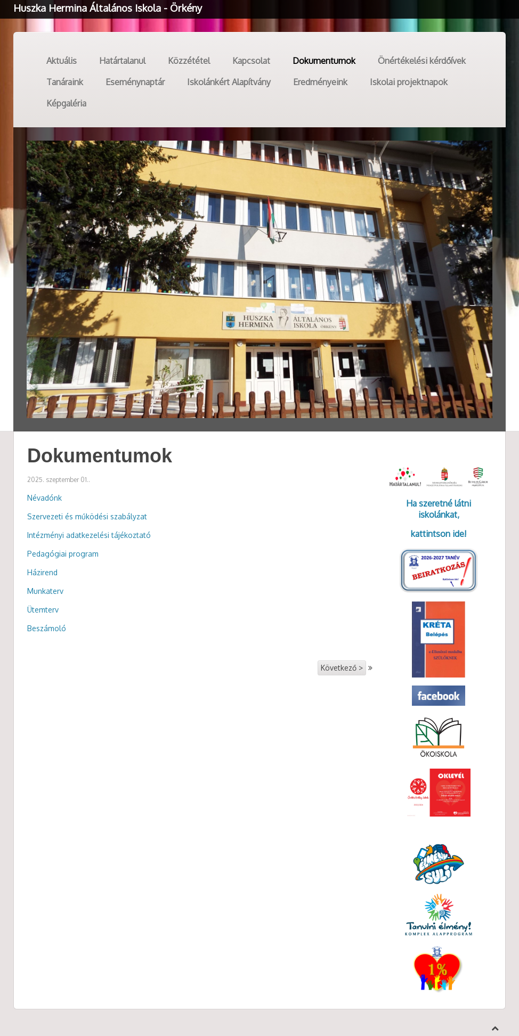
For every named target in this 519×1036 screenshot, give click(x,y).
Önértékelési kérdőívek (422, 60)
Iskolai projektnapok (409, 82)
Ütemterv (43, 609)
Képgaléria (66, 103)
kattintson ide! (438, 533)
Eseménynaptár (135, 82)
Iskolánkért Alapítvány (229, 82)
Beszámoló (46, 628)
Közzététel (189, 60)
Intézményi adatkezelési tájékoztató (89, 535)
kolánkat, (442, 514)
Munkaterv (45, 591)
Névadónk (44, 497)
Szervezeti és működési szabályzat (87, 516)
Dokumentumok (324, 60)
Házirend (42, 572)
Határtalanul (122, 60)
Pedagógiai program (63, 553)
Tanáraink (64, 82)
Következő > (342, 667)
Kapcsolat (251, 60)
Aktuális (61, 60)
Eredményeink (320, 82)
